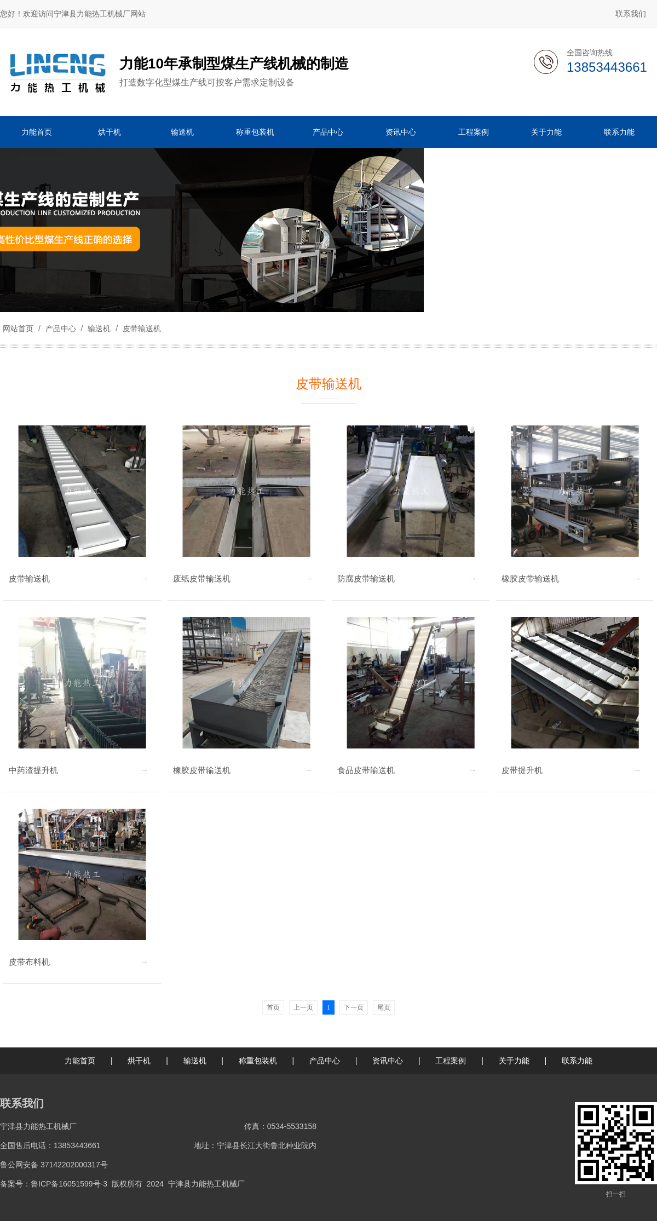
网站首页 (18, 328)
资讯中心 (387, 1060)
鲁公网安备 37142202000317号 (54, 1164)
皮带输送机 (140, 328)
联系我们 (630, 13)
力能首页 (80, 1060)
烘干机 (139, 1060)
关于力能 (514, 1060)
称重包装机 (258, 1060)
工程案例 (450, 1060)
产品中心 (60, 328)
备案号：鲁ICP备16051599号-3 (53, 1183)
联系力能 (577, 1060)
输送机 (99, 328)
